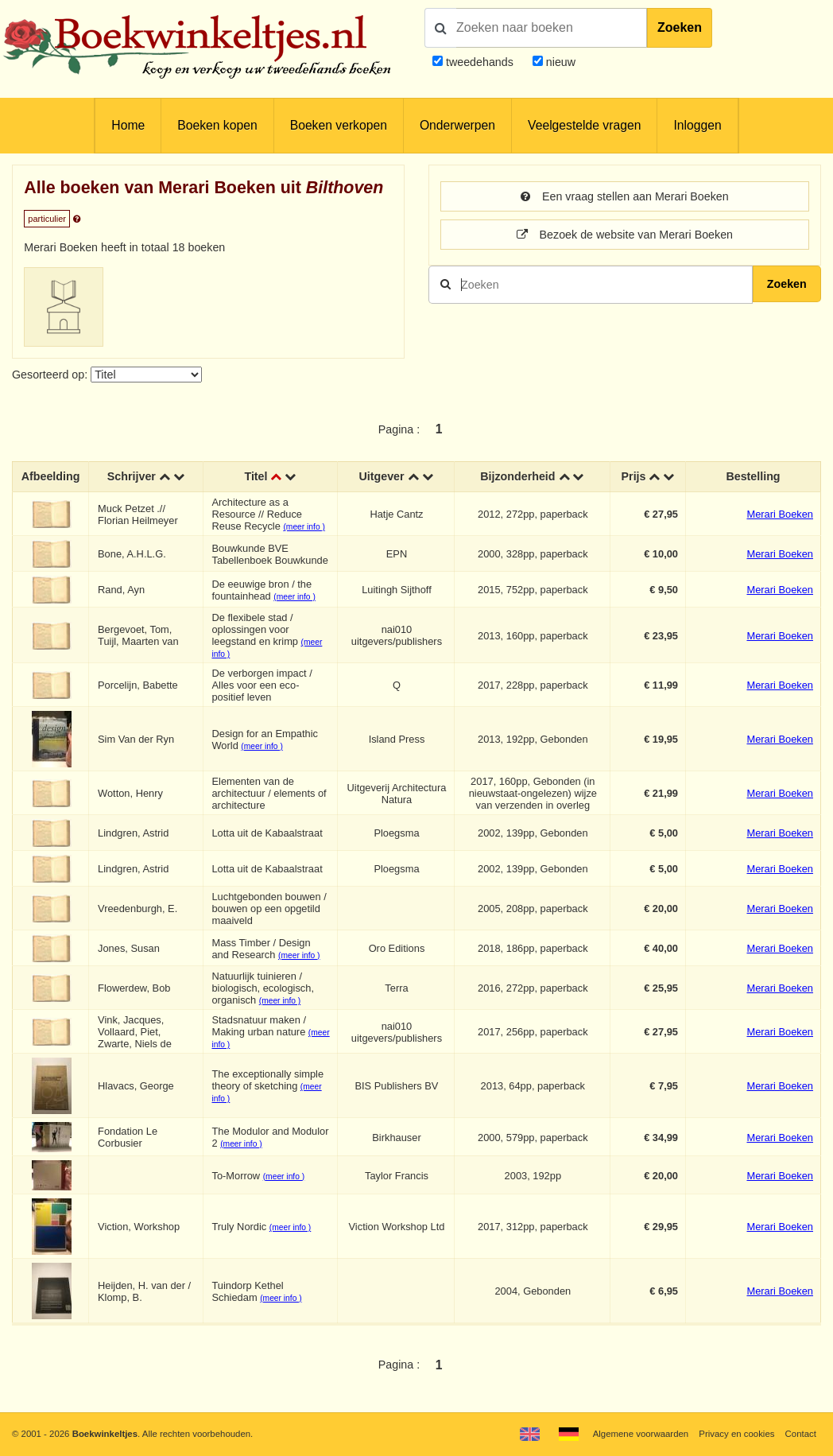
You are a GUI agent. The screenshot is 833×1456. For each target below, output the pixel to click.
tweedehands (479, 62)
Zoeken (679, 27)
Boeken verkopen (338, 125)
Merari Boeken (779, 514)
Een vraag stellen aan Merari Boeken (624, 196)
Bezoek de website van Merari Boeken (625, 234)
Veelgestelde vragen (584, 125)
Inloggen (697, 125)
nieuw (559, 62)
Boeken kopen (217, 125)
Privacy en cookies (736, 1434)
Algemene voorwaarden (640, 1434)
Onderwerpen (457, 125)
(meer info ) (303, 526)
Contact (800, 1434)
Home (128, 125)
